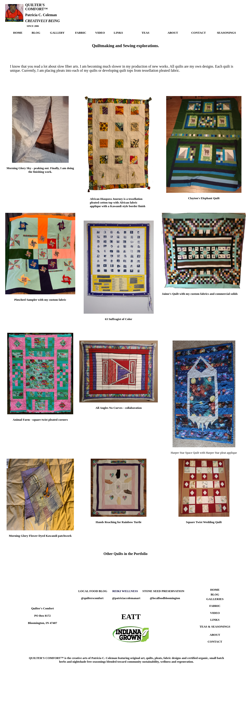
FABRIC (80, 32)
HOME (18, 32)
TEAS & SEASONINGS (215, 626)
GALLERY (57, 32)
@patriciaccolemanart (126, 598)
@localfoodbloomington (165, 598)
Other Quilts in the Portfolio (125, 554)
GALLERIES (214, 599)
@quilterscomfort (92, 598)
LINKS (118, 32)
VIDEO (100, 32)
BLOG (36, 32)
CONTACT (198, 32)
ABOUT (173, 32)
